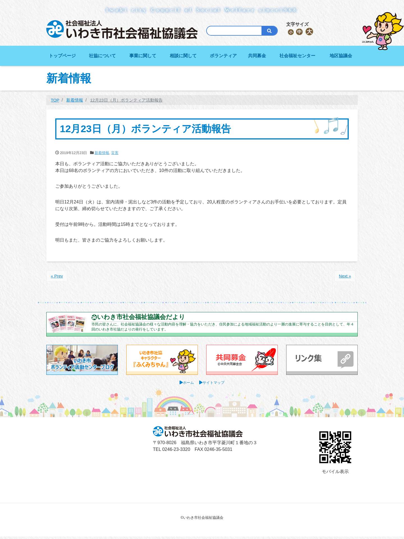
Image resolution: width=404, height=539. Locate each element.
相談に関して (183, 55)
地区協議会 (341, 55)
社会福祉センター (297, 55)
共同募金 (257, 55)
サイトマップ (214, 384)
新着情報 (102, 153)
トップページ (62, 55)
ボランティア (223, 55)
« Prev (57, 276)
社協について (102, 55)
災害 (114, 153)
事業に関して (142, 55)
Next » (344, 276)
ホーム (188, 384)
